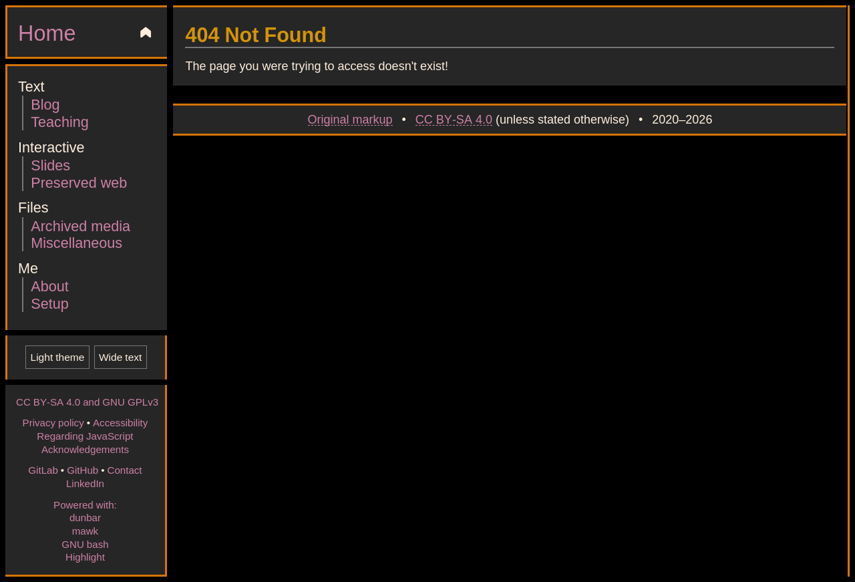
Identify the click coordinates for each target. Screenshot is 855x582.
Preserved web (79, 182)
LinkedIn (85, 483)
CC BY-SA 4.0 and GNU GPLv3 (87, 401)
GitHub (82, 469)
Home (46, 32)
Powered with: (85, 504)
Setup (49, 303)
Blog (45, 104)
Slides (50, 165)
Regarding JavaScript (85, 435)
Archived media (80, 226)
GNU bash (84, 544)
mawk (85, 530)
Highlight (85, 556)
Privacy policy (53, 422)
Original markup (350, 119)
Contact (124, 469)
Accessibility (120, 422)
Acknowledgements (85, 449)
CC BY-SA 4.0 (453, 119)
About (49, 286)
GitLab (43, 469)
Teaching (59, 121)
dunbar (85, 517)
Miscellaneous (76, 242)
